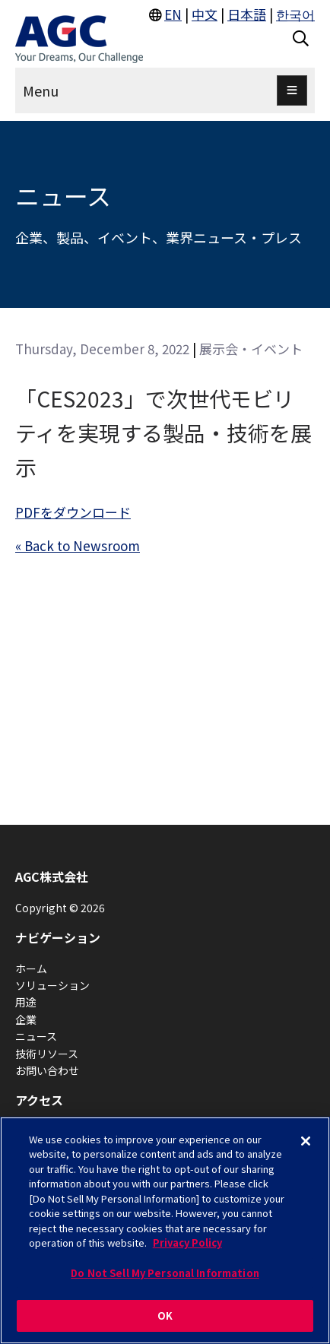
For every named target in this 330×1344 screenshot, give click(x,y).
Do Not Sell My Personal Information (165, 1273)
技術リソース (46, 1053)
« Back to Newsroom (77, 545)
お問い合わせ (47, 1070)
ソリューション (52, 985)
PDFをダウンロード (73, 511)
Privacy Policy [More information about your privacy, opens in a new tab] (187, 1242)
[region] (165, 1230)
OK (165, 1315)
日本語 (246, 14)
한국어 (295, 14)
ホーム (31, 968)
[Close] (305, 1141)
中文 (204, 14)
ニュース (36, 1036)
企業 (25, 1019)
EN (173, 14)
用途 (25, 1002)
